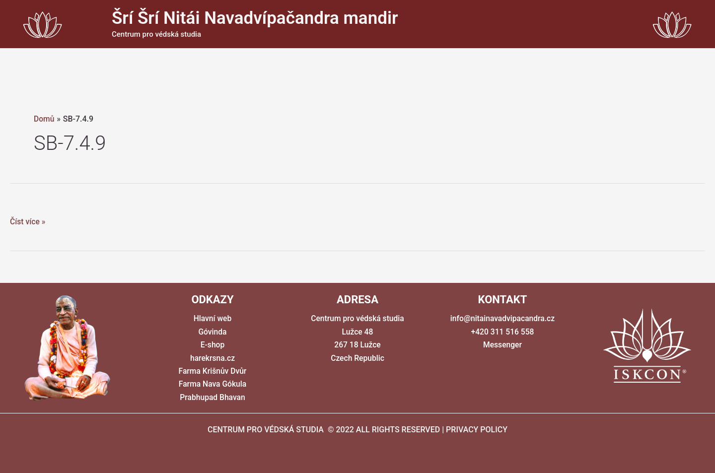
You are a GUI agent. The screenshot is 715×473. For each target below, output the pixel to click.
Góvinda (212, 332)
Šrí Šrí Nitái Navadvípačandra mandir (255, 18)
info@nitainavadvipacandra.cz (502, 318)
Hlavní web (212, 318)
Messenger (502, 344)
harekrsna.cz (212, 358)
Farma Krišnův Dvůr (212, 371)
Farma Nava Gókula (212, 384)
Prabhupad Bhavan (212, 397)
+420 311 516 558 (502, 332)
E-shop (212, 344)
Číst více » (28, 221)
